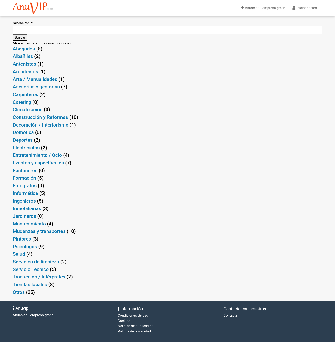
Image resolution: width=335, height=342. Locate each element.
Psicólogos (25, 246)
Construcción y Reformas (40, 117)
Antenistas (24, 64)
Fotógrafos (25, 185)
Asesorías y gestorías (36, 87)
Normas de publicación (136, 326)
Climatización (28, 109)
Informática (25, 193)
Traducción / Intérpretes (39, 277)
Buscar (20, 37)
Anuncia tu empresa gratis (263, 8)
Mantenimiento (29, 224)
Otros (19, 292)
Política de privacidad (134, 331)
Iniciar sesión (304, 8)
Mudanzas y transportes (39, 231)
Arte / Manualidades (35, 79)
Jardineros (24, 216)
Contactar (231, 315)
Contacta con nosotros (244, 308)
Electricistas (26, 148)
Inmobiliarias (27, 208)
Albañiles (23, 56)
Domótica (23, 132)
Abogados (24, 49)
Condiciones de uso (133, 315)
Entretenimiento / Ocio (37, 155)
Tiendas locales (30, 284)
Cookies (124, 321)
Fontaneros (25, 170)
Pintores (22, 239)
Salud (19, 254)
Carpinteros (25, 94)
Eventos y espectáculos (38, 163)
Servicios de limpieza (36, 262)
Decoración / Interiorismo (40, 125)
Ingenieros (24, 201)
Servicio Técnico (31, 269)
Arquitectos (25, 71)
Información (130, 308)
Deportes (23, 140)
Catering (22, 102)
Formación (24, 178)
